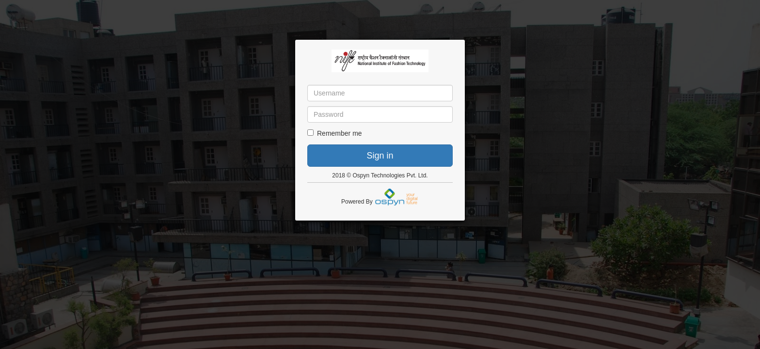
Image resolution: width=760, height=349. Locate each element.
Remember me (334, 133)
